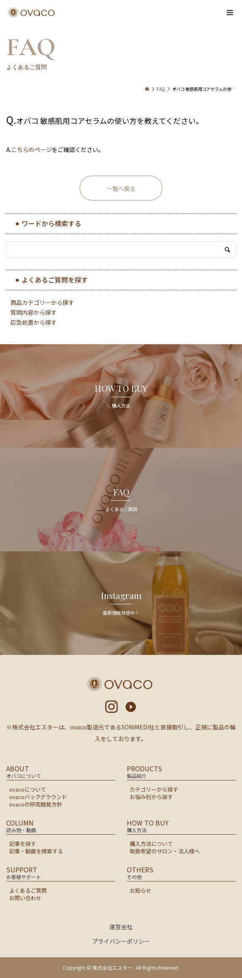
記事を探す (22, 844)
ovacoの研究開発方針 (35, 804)
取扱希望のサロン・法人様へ (165, 851)
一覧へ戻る (121, 188)
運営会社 (121, 926)
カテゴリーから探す (154, 789)
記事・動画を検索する (36, 851)
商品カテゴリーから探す (42, 302)
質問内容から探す (33, 312)
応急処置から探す (33, 322)
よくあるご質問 (28, 890)
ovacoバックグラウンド (38, 797)
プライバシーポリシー (121, 941)
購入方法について (151, 844)
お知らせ (140, 890)
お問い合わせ (25, 898)
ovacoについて (27, 789)
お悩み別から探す (151, 797)
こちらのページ (31, 149)
